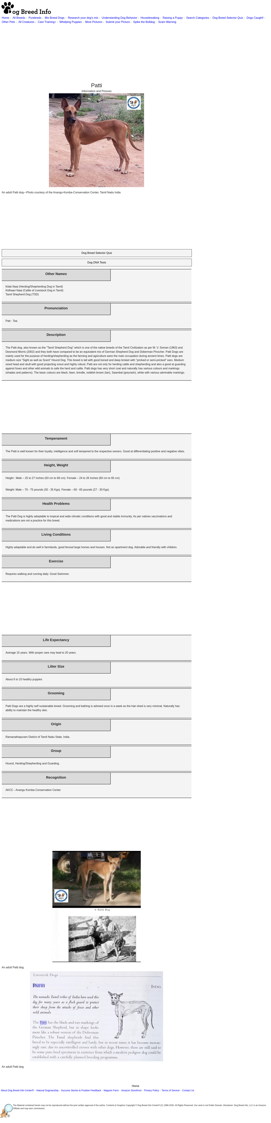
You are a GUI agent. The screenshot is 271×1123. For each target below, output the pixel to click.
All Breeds (18, 17)
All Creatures (26, 21)
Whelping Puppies (70, 21)
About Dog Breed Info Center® (17, 1090)
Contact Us (188, 1090)
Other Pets (8, 21)
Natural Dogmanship (47, 1090)
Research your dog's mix (83, 17)
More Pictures (93, 21)
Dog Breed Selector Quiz (228, 17)
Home (5, 17)
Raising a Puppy (173, 17)
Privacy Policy (151, 1090)
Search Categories (197, 17)
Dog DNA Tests (96, 262)
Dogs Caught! (255, 17)
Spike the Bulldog (144, 21)
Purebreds (35, 17)
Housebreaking (150, 17)
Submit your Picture (118, 21)
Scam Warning (167, 21)
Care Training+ (47, 21)
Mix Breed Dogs (55, 17)
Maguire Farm (111, 1090)
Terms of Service (171, 1090)
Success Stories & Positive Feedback (81, 1090)
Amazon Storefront (131, 1090)
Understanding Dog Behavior (119, 17)
